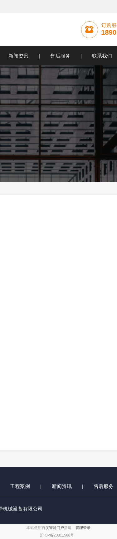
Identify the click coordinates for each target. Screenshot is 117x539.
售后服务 (60, 56)
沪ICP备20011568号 (57, 535)
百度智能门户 (52, 528)
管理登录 (83, 528)
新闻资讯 (62, 486)
